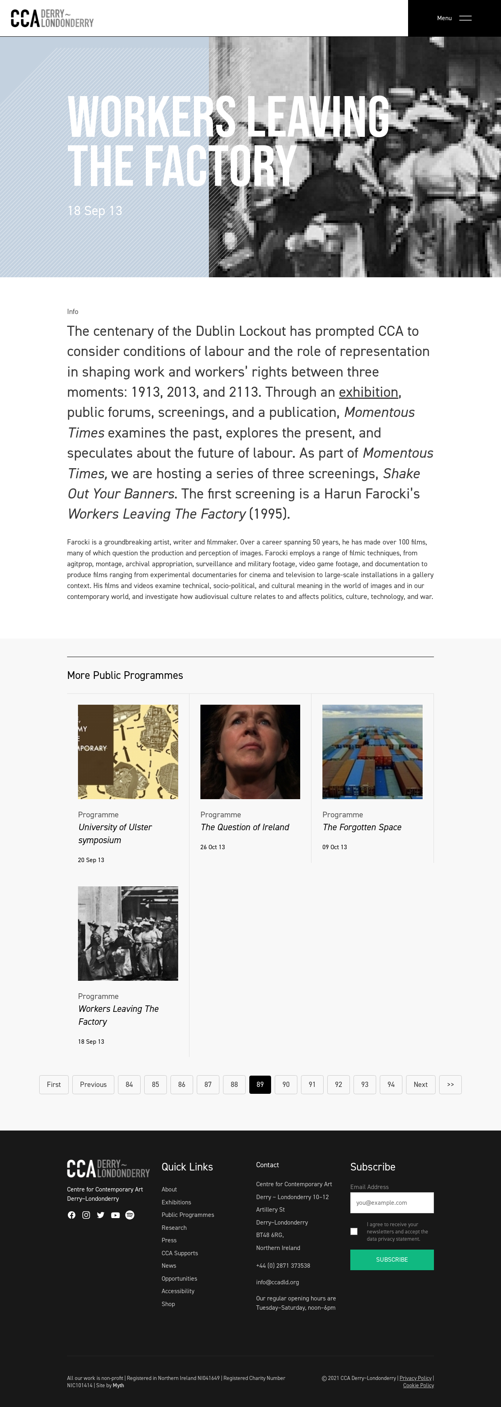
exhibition (368, 392)
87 (208, 1084)
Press (169, 1240)
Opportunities (179, 1278)
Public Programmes (188, 1214)
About (169, 1189)
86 (181, 1084)
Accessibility (178, 1291)
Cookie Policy (418, 1385)
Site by (110, 1385)
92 (338, 1084)
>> (450, 1084)
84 (129, 1084)
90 (286, 1084)
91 (312, 1084)
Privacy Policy (416, 1378)
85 (155, 1084)
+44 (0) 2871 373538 (283, 1265)
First (54, 1084)
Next (421, 1084)
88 (234, 1084)
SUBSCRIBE (392, 1259)
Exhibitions (176, 1202)
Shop (168, 1304)
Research (174, 1227)
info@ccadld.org (277, 1282)
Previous (93, 1084)
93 (364, 1084)
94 (391, 1084)
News (169, 1265)
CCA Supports (180, 1253)
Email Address (369, 1187)
